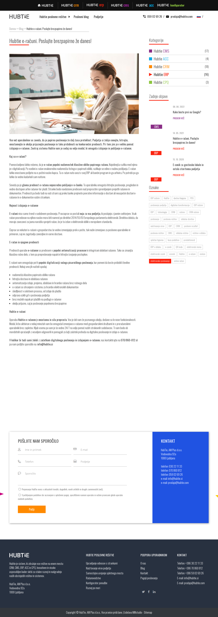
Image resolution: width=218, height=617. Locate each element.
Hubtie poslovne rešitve (53, 16)
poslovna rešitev (170, 219)
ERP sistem (155, 198)
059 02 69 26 (152, 16)
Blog (21, 29)
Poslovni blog (81, 16)
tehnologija (162, 212)
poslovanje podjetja (158, 205)
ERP (152, 212)
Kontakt (144, 573)
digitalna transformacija (180, 205)
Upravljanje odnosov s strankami (102, 563)
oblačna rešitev (182, 233)
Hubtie (179, 51)
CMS (170, 233)
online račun (179, 261)
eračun (202, 254)
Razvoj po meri (93, 588)
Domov (12, 29)
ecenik (172, 254)
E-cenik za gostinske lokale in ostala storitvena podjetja (188, 167)
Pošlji (32, 509)
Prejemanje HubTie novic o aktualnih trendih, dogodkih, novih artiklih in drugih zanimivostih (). (62, 489)
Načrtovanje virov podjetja (98, 568)
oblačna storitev (187, 219)
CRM (173, 212)
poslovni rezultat (191, 226)
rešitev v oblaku (199, 233)
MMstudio (137, 612)
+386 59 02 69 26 (194, 573)
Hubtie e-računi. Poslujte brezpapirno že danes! (49, 29)
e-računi (192, 254)
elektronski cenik (158, 254)
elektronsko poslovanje (160, 261)
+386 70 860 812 (194, 568)
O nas (143, 563)
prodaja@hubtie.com (178, 16)
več (100, 489)
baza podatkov (173, 240)
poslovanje (155, 219)
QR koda (179, 247)
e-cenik (168, 247)
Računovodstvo (93, 578)
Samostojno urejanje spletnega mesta (104, 573)
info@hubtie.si (191, 578)
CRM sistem (194, 212)
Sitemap (148, 612)
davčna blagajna (180, 198)
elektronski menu (194, 247)
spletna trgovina (157, 240)
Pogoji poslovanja (149, 578)
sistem (182, 212)
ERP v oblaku (156, 247)
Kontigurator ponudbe (96, 583)
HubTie (166, 198)
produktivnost (189, 240)
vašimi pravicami (103, 495)
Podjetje (98, 16)
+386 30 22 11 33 (194, 563)
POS (191, 198)
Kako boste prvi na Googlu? (187, 112)
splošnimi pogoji (62, 495)
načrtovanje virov (157, 226)
